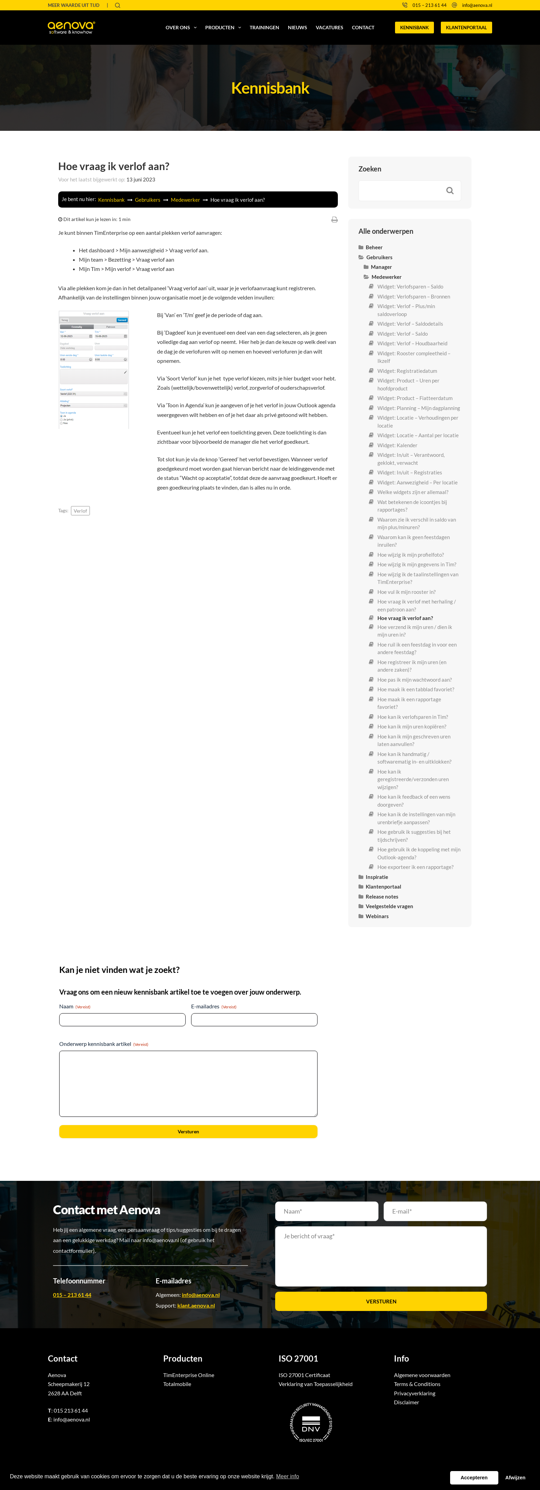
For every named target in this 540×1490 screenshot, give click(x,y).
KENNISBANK (414, 27)
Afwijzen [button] (515, 1477)
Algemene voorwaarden (422, 1375)
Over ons (182, 27)
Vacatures (329, 27)
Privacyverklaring (414, 1393)
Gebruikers (148, 200)
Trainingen (264, 27)
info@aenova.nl (477, 5)
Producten (224, 27)
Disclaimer (406, 1402)
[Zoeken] (117, 5)
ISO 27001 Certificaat (304, 1375)
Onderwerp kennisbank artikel (103, 1043)
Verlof (80, 511)
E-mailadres (214, 1006)
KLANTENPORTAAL (466, 27)
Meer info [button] (287, 1476)
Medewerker (186, 200)
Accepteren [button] (473, 1477)
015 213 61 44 (71, 1410)
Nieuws (297, 27)
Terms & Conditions (417, 1384)
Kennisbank (112, 200)
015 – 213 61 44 (430, 5)
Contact (363, 27)
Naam (75, 1006)
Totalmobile (177, 1384)
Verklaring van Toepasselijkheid (316, 1384)
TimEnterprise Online (188, 1375)
